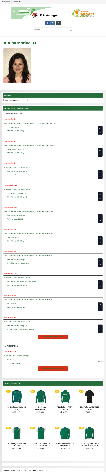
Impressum (17, 2)
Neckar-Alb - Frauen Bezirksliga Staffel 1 (17, 167)
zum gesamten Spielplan (53, 336)
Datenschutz (6, 2)
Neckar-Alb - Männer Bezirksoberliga (16, 356)
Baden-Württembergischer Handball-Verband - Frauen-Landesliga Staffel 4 (29, 123)
